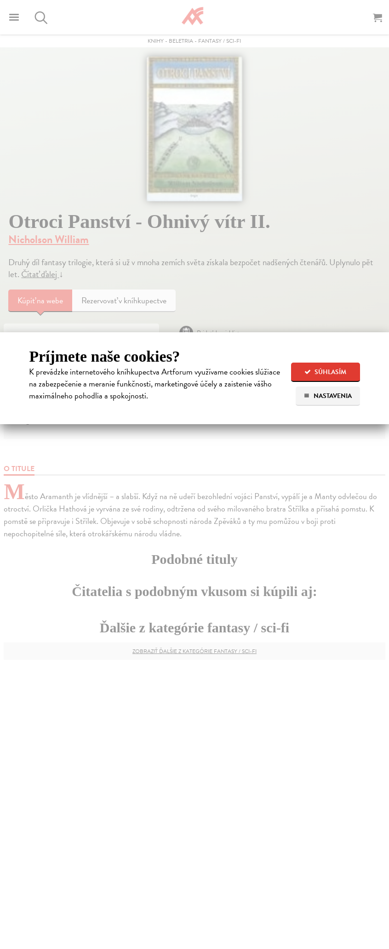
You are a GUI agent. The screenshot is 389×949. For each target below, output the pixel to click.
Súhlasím (325, 372)
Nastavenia (327, 396)
